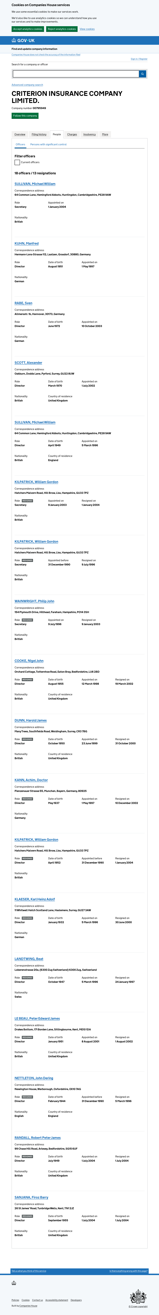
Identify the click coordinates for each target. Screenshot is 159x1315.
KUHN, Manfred (27, 243)
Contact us (37, 1300)
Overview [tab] (19, 134)
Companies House (28, 1305)
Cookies (26, 1300)
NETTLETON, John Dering (34, 1078)
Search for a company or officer (30, 64)
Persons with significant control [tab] (48, 144)
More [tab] (105, 134)
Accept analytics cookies (27, 29)
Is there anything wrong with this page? (129, 1271)
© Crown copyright (138, 1306)
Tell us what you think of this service (29, 1271)
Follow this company (25, 115)
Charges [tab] (72, 134)
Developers (76, 1300)
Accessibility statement (56, 1300)
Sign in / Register (139, 58)
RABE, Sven (23, 303)
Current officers (27, 163)
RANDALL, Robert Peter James (38, 1138)
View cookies (87, 29)
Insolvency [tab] (89, 134)
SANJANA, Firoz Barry (31, 1197)
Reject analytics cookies (62, 29)
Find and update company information (34, 49)
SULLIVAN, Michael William (35, 184)
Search (142, 73)
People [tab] (57, 134)
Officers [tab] (20, 144)
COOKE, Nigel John (29, 661)
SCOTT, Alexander (28, 363)
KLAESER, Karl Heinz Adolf (35, 899)
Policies (15, 1300)
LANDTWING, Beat (29, 959)
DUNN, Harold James (31, 720)
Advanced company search (27, 84)
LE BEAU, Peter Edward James (37, 1018)
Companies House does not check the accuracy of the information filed (46, 54)
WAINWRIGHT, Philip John (34, 601)
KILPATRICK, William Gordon (36, 482)
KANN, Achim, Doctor (31, 780)
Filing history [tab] (39, 134)
